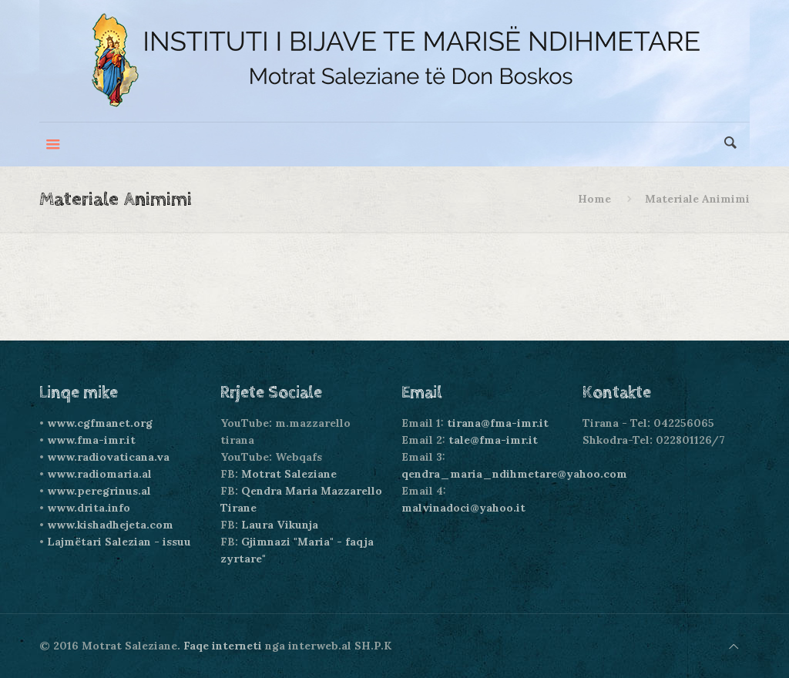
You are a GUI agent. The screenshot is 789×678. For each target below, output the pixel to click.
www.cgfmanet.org (100, 423)
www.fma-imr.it (91, 440)
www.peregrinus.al (99, 491)
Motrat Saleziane (289, 474)
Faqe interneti (222, 646)
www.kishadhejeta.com (110, 525)
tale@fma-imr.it (493, 440)
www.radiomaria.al (99, 474)
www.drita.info (88, 508)
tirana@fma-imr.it (498, 423)
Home (594, 199)
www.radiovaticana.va (108, 457)
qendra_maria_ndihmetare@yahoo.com (514, 474)
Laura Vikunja (279, 525)
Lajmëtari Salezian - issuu (119, 542)
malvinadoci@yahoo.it (463, 508)
